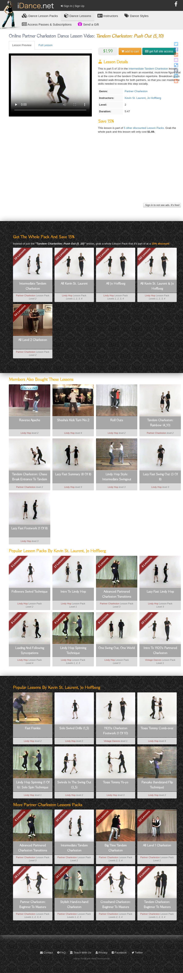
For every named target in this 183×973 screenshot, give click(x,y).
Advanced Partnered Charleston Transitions (116, 594)
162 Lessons (144, 254)
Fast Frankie (32, 728)
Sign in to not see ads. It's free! (162, 205)
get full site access (159, 51)
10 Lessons (20, 254)
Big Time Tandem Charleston (115, 848)
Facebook (119, 952)
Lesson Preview (21, 45)
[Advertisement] (94, 172)
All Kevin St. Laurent (74, 284)
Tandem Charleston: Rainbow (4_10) (160, 423)
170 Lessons (103, 254)
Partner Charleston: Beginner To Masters (32, 904)
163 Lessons (61, 254)
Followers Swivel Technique (29, 592)
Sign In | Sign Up (72, 6)
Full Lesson (45, 45)
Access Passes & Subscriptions (46, 24)
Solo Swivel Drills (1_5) (74, 728)
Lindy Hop (67, 295)
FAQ (61, 952)
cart (130, 51)
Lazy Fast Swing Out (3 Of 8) (160, 477)
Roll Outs (116, 420)
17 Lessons (59, 562)
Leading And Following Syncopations (29, 650)
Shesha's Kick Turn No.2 (73, 420)
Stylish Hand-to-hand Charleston (74, 904)
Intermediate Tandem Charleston (148, 68)
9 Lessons (103, 618)
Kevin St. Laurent (135, 98)
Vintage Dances (153, 660)
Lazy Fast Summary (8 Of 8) (73, 474)
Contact (46, 952)
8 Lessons (147, 562)
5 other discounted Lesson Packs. (144, 128)
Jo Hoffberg (154, 98)
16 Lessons (20, 872)
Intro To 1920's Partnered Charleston (160, 650)
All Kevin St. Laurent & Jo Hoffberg (157, 286)
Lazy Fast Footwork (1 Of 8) (29, 528)
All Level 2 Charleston (32, 340)
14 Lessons (103, 816)
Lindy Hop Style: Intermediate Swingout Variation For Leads (116, 477)
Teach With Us (80, 952)
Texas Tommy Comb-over (157, 728)
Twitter (137, 952)
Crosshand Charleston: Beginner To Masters (115, 904)
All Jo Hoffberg (115, 284)
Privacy (102, 952)
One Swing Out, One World (116, 648)
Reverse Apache (29, 420)
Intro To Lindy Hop (73, 592)
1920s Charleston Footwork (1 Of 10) (115, 731)
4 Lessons (103, 872)
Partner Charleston (136, 91)
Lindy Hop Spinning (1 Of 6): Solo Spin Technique (32, 785)
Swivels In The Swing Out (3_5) (74, 785)
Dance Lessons (77, 15)
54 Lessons (20, 310)
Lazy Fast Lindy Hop (160, 592)
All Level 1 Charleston (157, 845)
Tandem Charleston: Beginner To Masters (157, 904)
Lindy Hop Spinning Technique (73, 650)
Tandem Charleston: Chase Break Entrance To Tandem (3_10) (29, 477)
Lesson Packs (40, 15)
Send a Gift (88, 23)
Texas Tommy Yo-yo (115, 782)
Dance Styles (136, 15)
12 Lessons (144, 816)
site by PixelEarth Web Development (91, 958)
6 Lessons (103, 562)
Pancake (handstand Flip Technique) (157, 785)
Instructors (107, 15)
